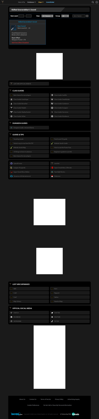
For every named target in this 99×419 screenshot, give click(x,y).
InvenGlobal (50, 2)
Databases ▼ (31, 2)
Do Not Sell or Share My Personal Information (57, 405)
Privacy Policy (59, 399)
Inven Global (10, 2)
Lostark (4, 2)
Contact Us (33, 399)
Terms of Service (46, 399)
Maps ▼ (41, 2)
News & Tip (21, 2)
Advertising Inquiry (74, 399)
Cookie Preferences (33, 405)
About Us (22, 399)
